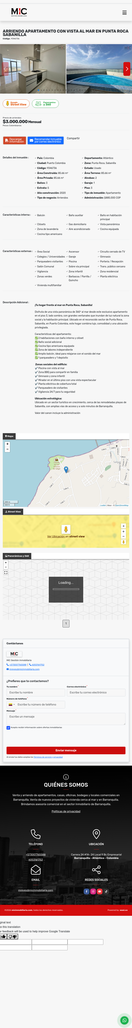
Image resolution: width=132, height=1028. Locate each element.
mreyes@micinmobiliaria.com (24, 669)
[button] (38, 90)
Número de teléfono (17, 698)
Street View (16, 103)
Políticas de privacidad (66, 811)
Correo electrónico (77, 686)
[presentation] (33, 737)
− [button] (7, 449)
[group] (33, 69)
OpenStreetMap (121, 505)
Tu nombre (13, 686)
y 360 (45, 103)
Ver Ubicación (56, 536)
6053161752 (38, 664)
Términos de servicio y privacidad (48, 757)
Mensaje (11, 710)
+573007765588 (17, 664)
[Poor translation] (12, 936)
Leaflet (103, 505)
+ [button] (7, 444)
